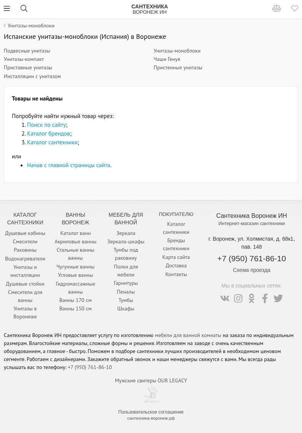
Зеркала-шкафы (126, 241)
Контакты (176, 274)
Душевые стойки (25, 283)
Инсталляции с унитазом (32, 76)
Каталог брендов (48, 133)
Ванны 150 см (75, 308)
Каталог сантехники (52, 142)
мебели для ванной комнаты (188, 335)
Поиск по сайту (46, 124)
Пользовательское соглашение (151, 412)
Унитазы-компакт (24, 59)
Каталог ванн (75, 233)
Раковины (25, 249)
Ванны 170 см (75, 300)
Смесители (25, 241)
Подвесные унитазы (27, 50)
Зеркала (125, 233)
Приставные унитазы (28, 67)
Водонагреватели (25, 258)
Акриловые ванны (75, 241)
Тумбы (125, 300)
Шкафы (125, 308)
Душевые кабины (25, 233)
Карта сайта (176, 257)
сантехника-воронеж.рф (151, 418)
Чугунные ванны (75, 266)
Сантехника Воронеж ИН (251, 215)
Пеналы (126, 291)
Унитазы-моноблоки (177, 50)
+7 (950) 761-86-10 (251, 258)
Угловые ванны (75, 275)
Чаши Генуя (167, 59)
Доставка (176, 265)
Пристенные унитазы (178, 67)
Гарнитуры (126, 283)
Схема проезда (251, 270)
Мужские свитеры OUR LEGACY (151, 380)
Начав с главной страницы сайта (68, 165)
